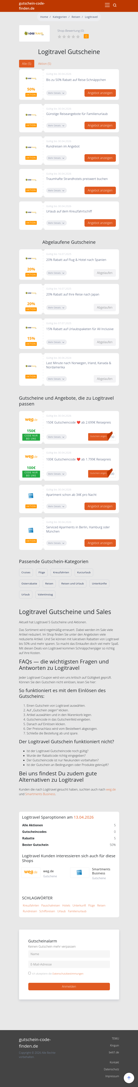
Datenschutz (111, 1069)
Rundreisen (30, 911)
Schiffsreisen (47, 911)
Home (44, 17)
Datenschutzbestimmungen (67, 973)
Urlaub (61, 911)
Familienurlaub (77, 911)
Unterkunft (79, 905)
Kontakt (114, 1062)
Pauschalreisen (50, 905)
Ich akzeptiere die (58, 973)
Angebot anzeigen (100, 93)
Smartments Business (40, 794)
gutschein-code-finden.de (32, 6)
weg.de (111, 789)
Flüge (91, 905)
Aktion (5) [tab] (44, 64)
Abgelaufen (105, 273)
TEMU (115, 1038)
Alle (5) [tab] (26, 64)
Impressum (112, 1076)
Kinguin (114, 1045)
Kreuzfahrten (31, 905)
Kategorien (60, 17)
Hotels (66, 905)
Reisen (76, 17)
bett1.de (114, 1052)
